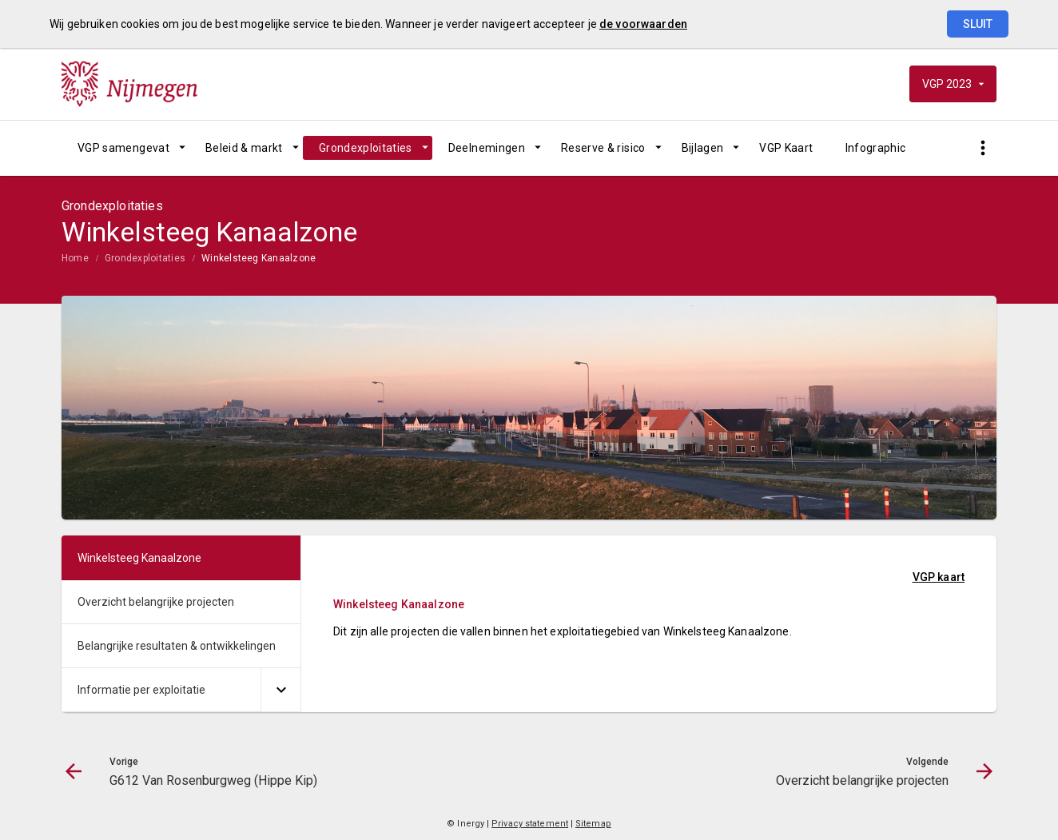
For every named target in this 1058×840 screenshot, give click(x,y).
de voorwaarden (643, 24)
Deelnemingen (486, 147)
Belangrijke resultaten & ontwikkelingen (177, 645)
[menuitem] (125, 148)
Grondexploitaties (365, 147)
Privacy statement (529, 823)
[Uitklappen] (280, 690)
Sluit (977, 24)
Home (75, 258)
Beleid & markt (244, 147)
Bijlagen (703, 147)
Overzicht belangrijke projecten (156, 601)
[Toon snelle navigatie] (982, 148)
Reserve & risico (603, 147)
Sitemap (593, 823)
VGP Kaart (786, 147)
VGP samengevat (123, 147)
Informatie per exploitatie (141, 689)
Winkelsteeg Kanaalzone (258, 258)
